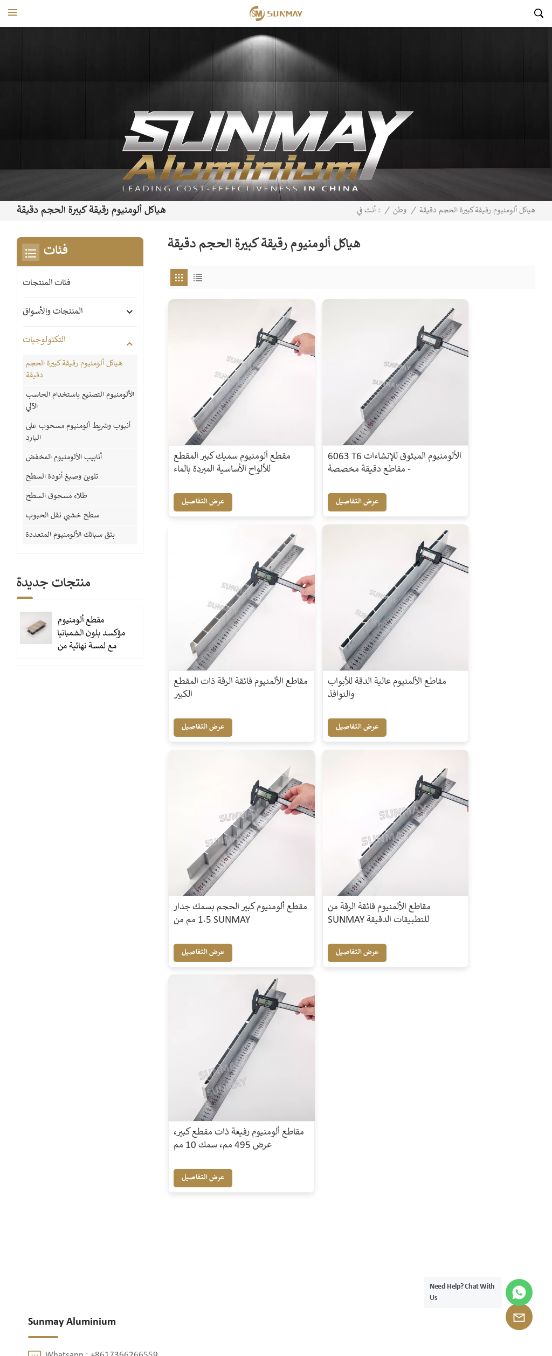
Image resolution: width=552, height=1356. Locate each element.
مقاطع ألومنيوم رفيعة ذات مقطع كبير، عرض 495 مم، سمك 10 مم (221, 833)
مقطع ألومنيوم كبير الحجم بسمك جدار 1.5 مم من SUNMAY (346, 637)
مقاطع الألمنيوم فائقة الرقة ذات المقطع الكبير (471, 435)
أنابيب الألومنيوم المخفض (64, 456)
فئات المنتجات (46, 283)
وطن (399, 210)
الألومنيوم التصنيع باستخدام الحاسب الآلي (80, 400)
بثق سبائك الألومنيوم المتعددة (70, 531)
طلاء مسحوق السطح (56, 493)
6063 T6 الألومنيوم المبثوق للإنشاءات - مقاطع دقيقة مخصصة (349, 441)
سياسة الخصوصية (326, 1341)
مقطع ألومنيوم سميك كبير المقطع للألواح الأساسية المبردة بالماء (220, 441)
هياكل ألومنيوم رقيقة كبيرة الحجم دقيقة (74, 369)
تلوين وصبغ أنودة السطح (62, 475)
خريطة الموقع (247, 1341)
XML (283, 1341)
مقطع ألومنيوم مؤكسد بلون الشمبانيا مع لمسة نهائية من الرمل (91, 630)
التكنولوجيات (44, 340)
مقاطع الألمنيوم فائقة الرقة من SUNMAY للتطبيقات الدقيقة (471, 637)
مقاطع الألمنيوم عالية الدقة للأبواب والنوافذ (223, 631)
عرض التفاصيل (203, 473)
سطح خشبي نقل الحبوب (62, 512)
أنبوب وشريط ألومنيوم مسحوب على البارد (78, 431)
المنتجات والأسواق (52, 312)
